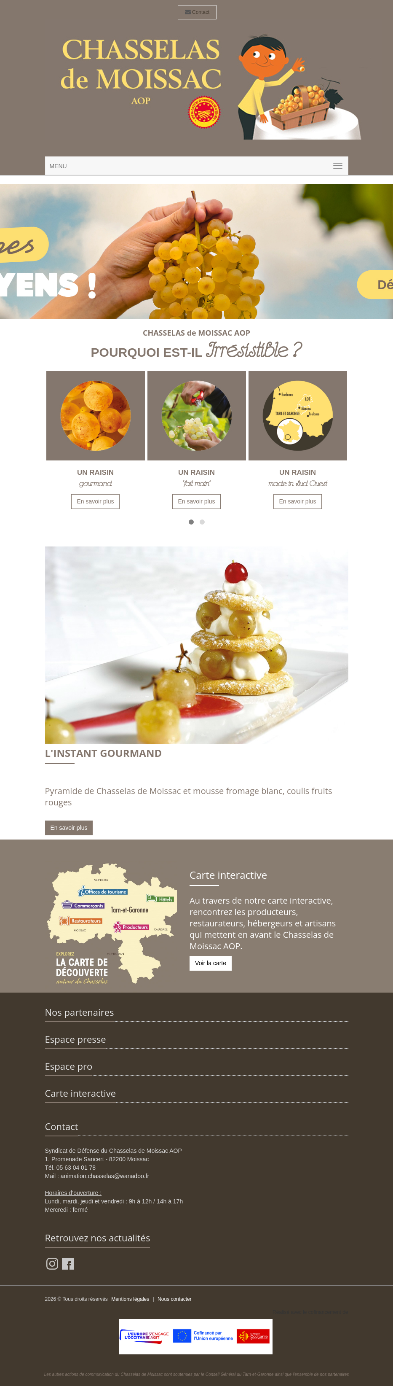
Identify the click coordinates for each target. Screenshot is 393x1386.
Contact (197, 12)
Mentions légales (130, 1299)
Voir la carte (210, 963)
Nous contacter (175, 1299)
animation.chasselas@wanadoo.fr (105, 1176)
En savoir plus (95, 501)
